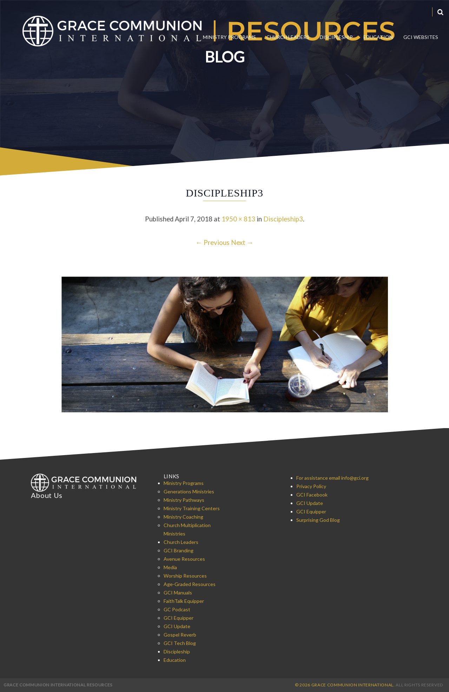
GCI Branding (178, 550)
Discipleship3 (283, 219)
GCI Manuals (178, 592)
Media (170, 567)
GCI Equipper (178, 618)
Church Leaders (287, 37)
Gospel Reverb (180, 635)
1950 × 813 (238, 219)
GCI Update (177, 626)
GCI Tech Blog (180, 643)
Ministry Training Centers (192, 508)
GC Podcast (177, 609)
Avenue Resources (184, 559)
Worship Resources (185, 576)
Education (378, 37)
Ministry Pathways (184, 500)
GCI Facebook (312, 495)
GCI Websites (420, 37)
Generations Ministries (189, 491)
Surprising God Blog (318, 520)
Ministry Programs (229, 37)
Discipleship (336, 37)
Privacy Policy (311, 486)
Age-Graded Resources (190, 584)
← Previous (213, 242)
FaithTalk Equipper (184, 601)
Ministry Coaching (183, 517)
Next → (242, 242)
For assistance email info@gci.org (332, 478)
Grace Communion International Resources (58, 684)
